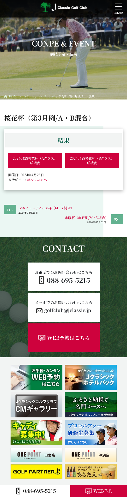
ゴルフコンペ (37, 179)
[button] (64, 307)
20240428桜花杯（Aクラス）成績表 (35, 160)
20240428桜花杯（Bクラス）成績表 (92, 160)
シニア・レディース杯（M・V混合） (46, 207)
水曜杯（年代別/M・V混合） (87, 217)
